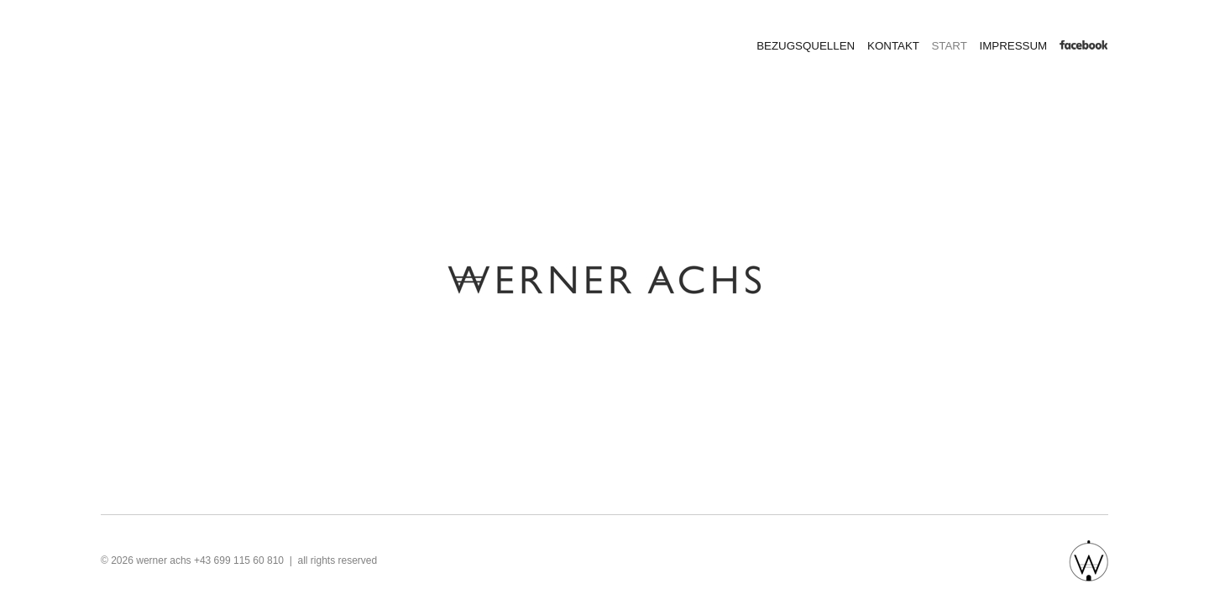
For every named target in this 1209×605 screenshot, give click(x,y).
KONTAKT (893, 45)
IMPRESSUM (1013, 45)
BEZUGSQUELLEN (805, 45)
